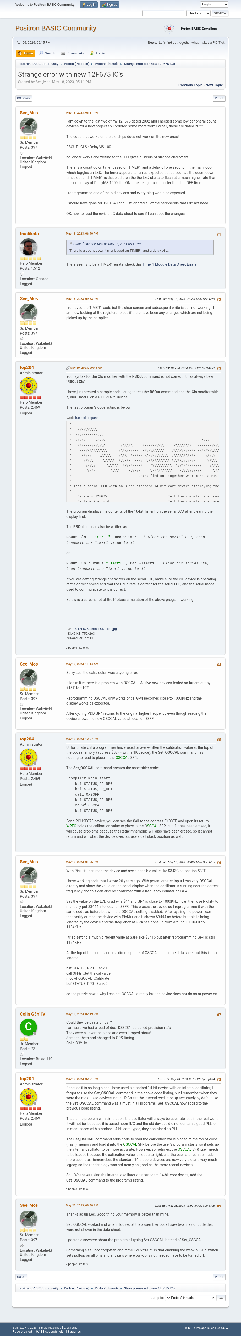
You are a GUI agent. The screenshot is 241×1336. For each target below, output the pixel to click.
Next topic (214, 85)
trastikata (29, 233)
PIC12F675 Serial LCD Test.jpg (92, 629)
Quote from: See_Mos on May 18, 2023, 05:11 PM (107, 244)
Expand (93, 418)
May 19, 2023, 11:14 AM (82, 664)
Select (80, 418)
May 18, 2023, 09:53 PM (82, 299)
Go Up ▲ (222, 1328)
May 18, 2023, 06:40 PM (82, 233)
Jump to (157, 1298)
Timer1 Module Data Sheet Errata (169, 264)
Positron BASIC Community (55, 28)
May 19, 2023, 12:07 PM (82, 739)
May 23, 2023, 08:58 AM (82, 1205)
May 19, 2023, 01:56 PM (82, 862)
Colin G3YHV (32, 1014)
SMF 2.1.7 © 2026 (25, 1327)
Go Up (21, 1277)
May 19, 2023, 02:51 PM (82, 1079)
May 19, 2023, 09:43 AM (86, 367)
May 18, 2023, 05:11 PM (82, 112)
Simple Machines (50, 1327)
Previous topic (190, 85)
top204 (27, 367)
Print (219, 98)
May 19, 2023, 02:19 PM (82, 1014)
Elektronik (70, 1327)
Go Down (23, 98)
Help (187, 1328)
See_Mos (29, 112)
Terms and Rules (203, 1328)
